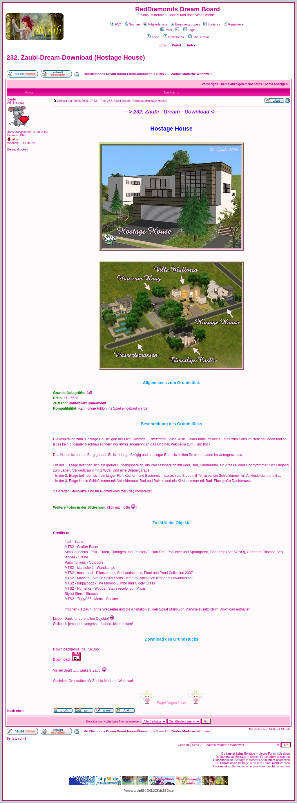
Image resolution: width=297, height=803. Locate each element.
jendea (70, 557)
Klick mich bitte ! (122, 507)
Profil (166, 30)
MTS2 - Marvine (77, 578)
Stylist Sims (74, 594)
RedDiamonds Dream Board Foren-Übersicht (118, 74)
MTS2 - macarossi (79, 573)
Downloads (174, 37)
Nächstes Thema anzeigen (268, 84)
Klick (206, 444)
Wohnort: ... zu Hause (21, 143)
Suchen (132, 24)
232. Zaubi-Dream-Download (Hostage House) (76, 57)
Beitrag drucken (17, 149)
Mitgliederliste (155, 24)
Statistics (211, 24)
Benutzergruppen (185, 24)
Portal (176, 45)
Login (189, 30)
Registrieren (234, 24)
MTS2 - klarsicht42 (79, 568)
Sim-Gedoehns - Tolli (81, 552)
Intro (162, 45)
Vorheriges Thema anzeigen (223, 84)
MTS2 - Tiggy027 (78, 599)
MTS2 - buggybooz (79, 583)
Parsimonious (75, 562)
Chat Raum (198, 37)
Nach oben (15, 710)
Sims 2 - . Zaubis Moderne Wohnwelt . (184, 74)
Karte (153, 37)
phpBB (140, 790)
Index (191, 45)
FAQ (116, 24)
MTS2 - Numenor (78, 588)
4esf (68, 542)
